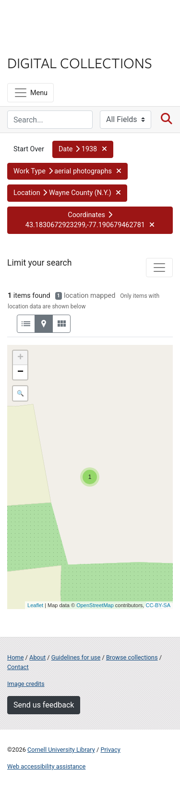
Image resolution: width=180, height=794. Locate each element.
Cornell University (55, 18)
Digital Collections (79, 62)
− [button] (20, 372)
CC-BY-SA (157, 605)
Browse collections (132, 657)
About (37, 657)
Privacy (110, 749)
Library (36, 44)
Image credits (26, 683)
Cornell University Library (61, 749)
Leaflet (35, 605)
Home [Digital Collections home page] (15, 657)
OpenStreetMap (95, 605)
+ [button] (20, 358)
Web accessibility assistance (46, 766)
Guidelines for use (75, 657)
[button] (82, 149)
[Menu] (30, 92)
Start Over (28, 149)
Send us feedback (43, 704)
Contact (18, 667)
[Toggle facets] (159, 267)
